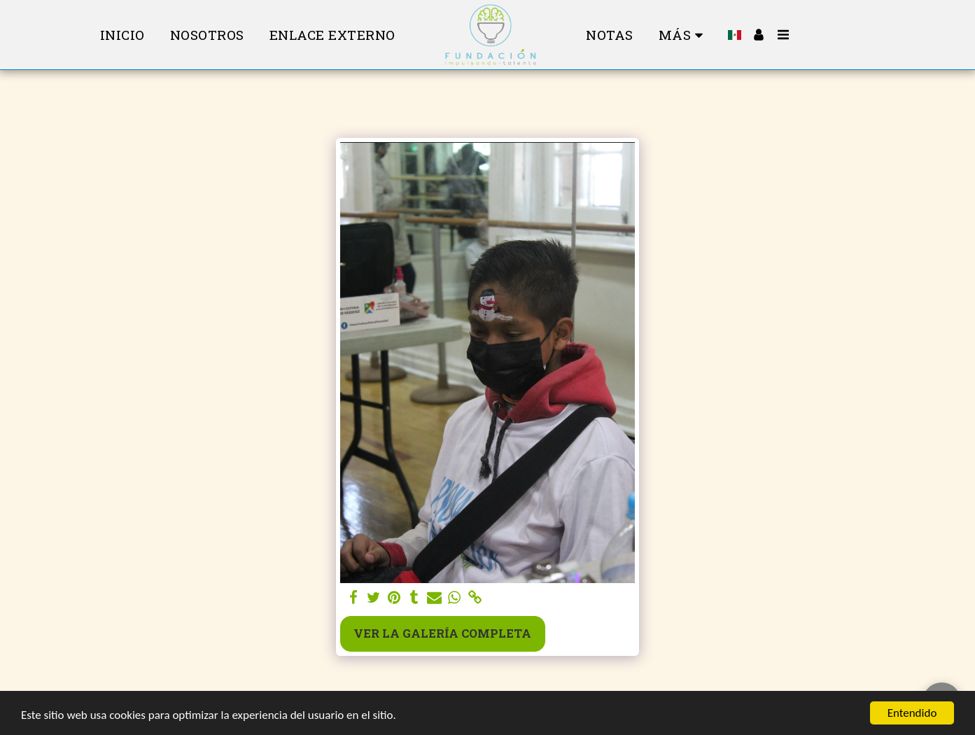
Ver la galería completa (442, 633)
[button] (783, 34)
